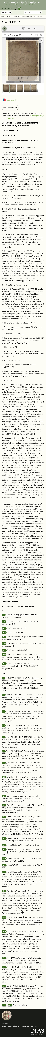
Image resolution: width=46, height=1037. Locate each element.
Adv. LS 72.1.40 (37, 16)
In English (5, 1023)
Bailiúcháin (5, 12)
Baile (2, 16)
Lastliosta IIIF (12, 100)
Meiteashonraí (8, 108)
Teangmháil (25, 1026)
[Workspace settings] (29, 28)
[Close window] (41, 35)
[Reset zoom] (22, 78)
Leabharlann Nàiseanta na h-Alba (22, 16)
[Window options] (31, 35)
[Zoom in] (13, 78)
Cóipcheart (16, 1026)
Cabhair (4, 8)
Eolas (10, 8)
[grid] (23, 89)
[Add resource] (4, 28)
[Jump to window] (23, 28)
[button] (6, 88)
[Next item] (33, 78)
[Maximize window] (36, 35)
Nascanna (33, 1026)
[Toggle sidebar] (5, 35)
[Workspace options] (35, 28)
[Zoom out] (17, 78)
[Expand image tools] (40, 40)
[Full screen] (41, 28)
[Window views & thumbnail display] (27, 35)
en (15, 8)
